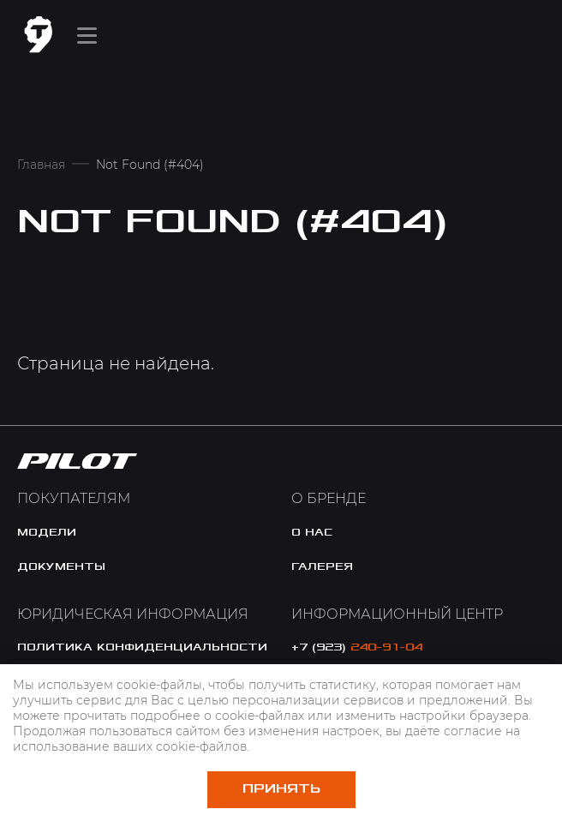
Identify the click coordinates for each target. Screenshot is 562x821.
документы (61, 566)
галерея (322, 566)
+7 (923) (356, 647)
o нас (311, 532)
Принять (281, 788)
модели (46, 532)
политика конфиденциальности (142, 647)
